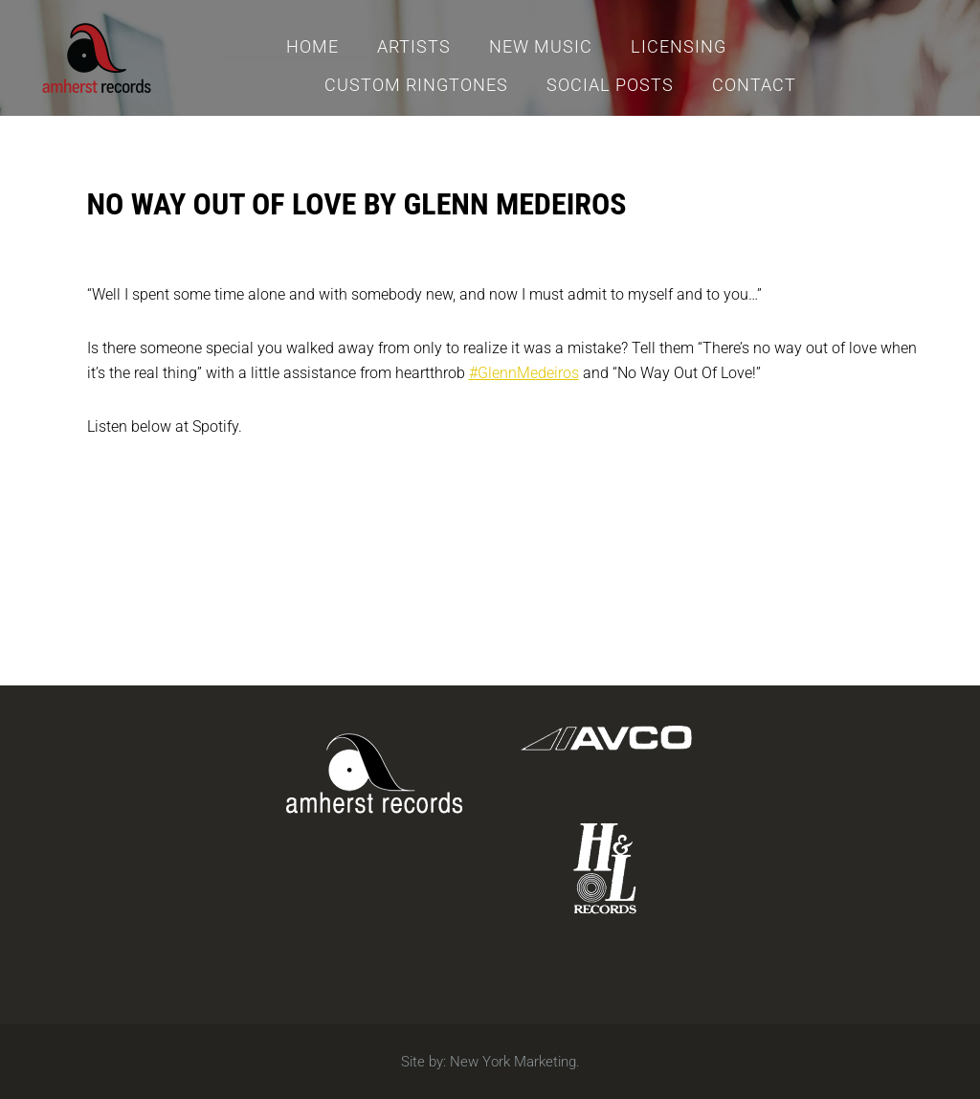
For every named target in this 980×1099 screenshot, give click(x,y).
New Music (540, 46)
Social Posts (610, 85)
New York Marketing (513, 1061)
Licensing (678, 46)
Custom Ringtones (416, 85)
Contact (754, 85)
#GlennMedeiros (524, 373)
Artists (414, 46)
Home (312, 46)
